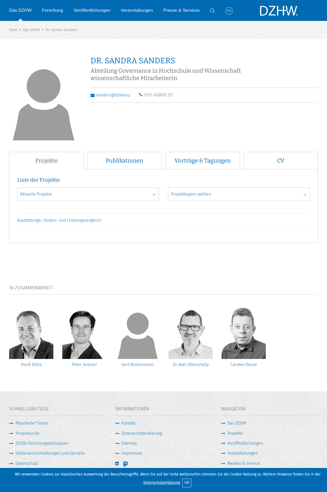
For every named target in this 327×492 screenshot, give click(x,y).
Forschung (52, 10)
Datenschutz (26, 463)
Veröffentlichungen (92, 10)
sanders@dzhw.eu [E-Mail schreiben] (113, 95)
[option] (31, 339)
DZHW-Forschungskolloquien (42, 443)
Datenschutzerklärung (161, 482)
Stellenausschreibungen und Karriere (50, 453)
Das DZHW (20, 10)
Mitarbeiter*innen (31, 423)
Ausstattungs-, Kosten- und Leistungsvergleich (59, 220)
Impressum (131, 453)
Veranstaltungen (137, 10)
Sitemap (129, 443)
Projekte (235, 433)
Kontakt (128, 423)
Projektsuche (27, 433)
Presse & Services (181, 10)
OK (186, 482)
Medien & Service (243, 463)
